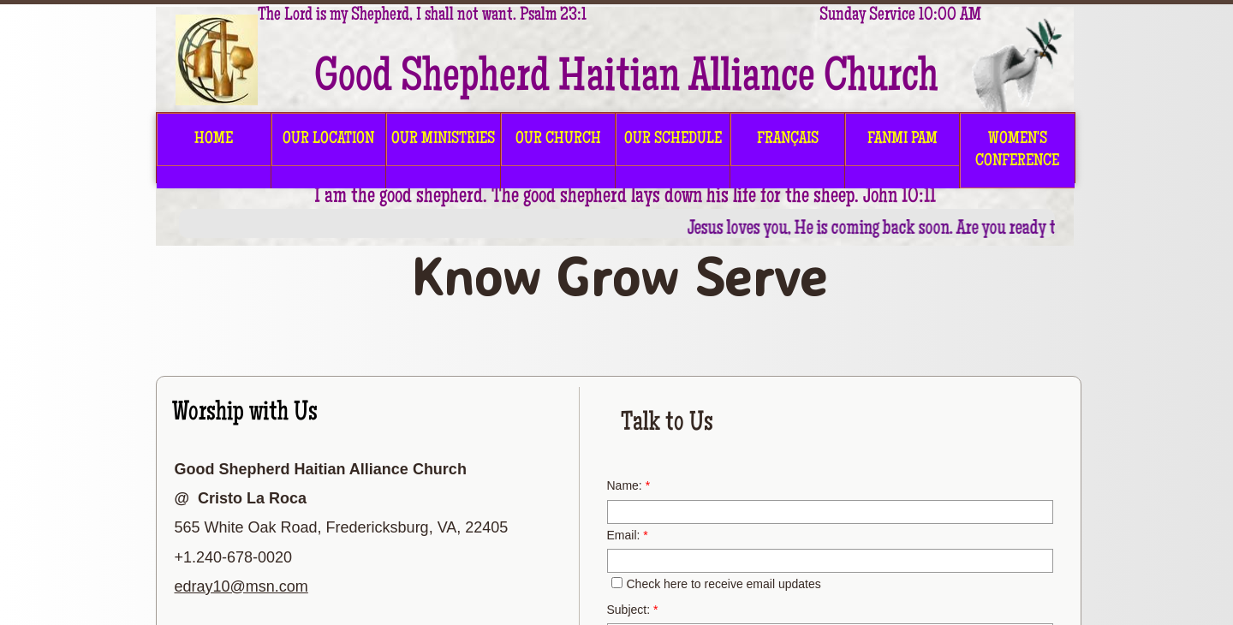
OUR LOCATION (328, 139)
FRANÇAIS (788, 139)
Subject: (632, 609)
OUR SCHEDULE (673, 139)
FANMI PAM (902, 139)
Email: (627, 535)
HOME (213, 139)
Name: (629, 485)
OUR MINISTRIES (443, 139)
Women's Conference (1017, 150)
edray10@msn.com (241, 586)
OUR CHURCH (558, 139)
